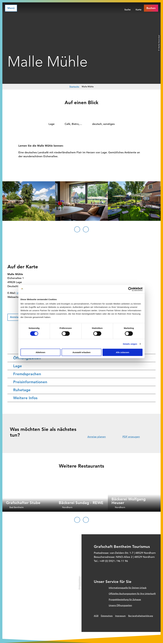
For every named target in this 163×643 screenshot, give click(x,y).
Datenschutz (107, 615)
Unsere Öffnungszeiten (120, 605)
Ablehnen (40, 352)
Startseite (74, 86)
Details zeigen (130, 344)
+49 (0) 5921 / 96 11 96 (113, 561)
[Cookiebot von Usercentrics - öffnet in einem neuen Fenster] (130, 289)
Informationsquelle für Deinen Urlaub (127, 587)
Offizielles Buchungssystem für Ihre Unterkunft (132, 593)
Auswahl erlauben (81, 352)
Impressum (120, 615)
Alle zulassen (122, 352)
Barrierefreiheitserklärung (140, 615)
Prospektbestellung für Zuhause (125, 599)
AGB (96, 615)
